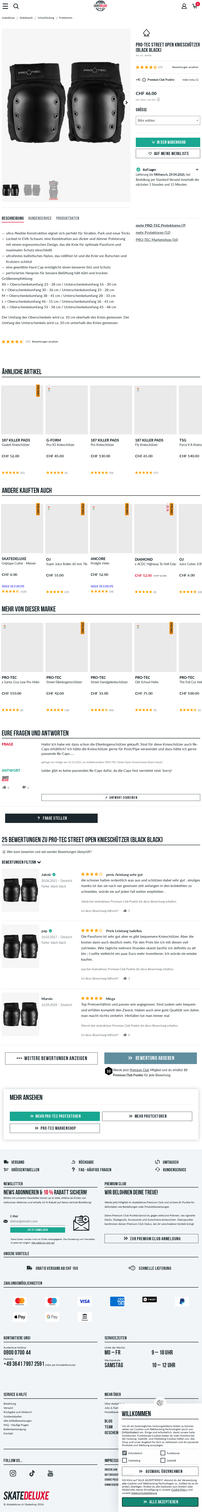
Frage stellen (51, 818)
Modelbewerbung (115, 1412)
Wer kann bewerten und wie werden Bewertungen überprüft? (47, 852)
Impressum (113, 1461)
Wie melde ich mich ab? (43, 1242)
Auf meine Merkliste (168, 154)
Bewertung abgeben (150, 1058)
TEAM (109, 1427)
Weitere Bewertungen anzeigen (51, 1058)
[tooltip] (197, 80)
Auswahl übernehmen (160, 1472)
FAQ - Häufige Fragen (16, 1425)
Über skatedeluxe (115, 1403)
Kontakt (8, 1433)
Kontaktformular (66, 1365)
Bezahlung (10, 1403)
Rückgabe (82, 1162)
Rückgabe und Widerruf (18, 1412)
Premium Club (139, 1070)
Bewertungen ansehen (185, 67)
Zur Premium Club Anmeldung (151, 1238)
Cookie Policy (112, 1480)
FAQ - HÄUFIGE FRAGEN (91, 1170)
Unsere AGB (111, 1470)
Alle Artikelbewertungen (18, 1420)
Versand (13, 1162)
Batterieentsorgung (15, 1429)
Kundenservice (170, 1170)
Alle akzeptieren (160, 1502)
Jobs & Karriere (113, 1407)
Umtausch (167, 1162)
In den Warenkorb (168, 142)
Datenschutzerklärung (144, 1493)
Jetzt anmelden (37, 1230)
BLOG (108, 1421)
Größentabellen (21, 1170)
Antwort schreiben (120, 798)
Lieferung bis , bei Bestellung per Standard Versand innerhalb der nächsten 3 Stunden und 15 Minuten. (168, 176)
